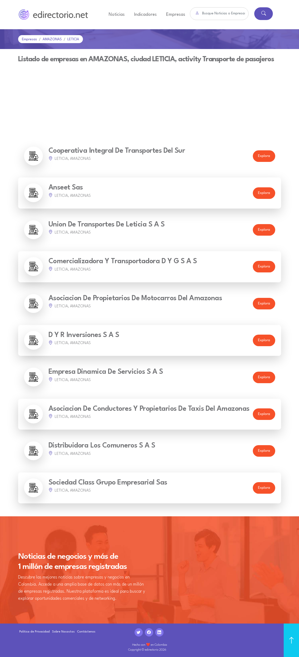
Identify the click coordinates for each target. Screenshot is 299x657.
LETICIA (73, 39)
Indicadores (145, 14)
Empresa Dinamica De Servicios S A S (106, 372)
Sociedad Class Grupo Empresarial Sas (108, 482)
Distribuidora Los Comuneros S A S (102, 445)
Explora (264, 156)
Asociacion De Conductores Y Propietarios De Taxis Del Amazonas (149, 409)
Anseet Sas (66, 187)
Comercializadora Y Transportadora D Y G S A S (123, 261)
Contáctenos (86, 631)
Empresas (175, 14)
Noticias (117, 14)
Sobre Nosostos (63, 631)
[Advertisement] (149, 98)
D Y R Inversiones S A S (84, 335)
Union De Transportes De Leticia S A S (107, 224)
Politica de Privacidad (34, 631)
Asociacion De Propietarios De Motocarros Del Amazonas (135, 298)
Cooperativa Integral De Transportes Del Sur (117, 151)
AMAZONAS (52, 39)
